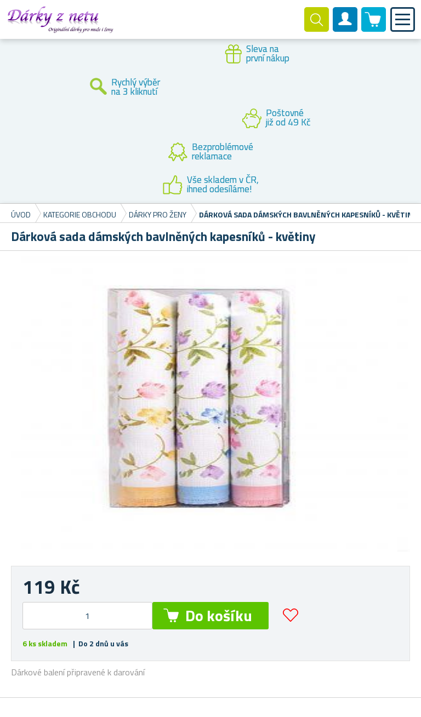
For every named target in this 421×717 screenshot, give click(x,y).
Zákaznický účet (345, 28)
